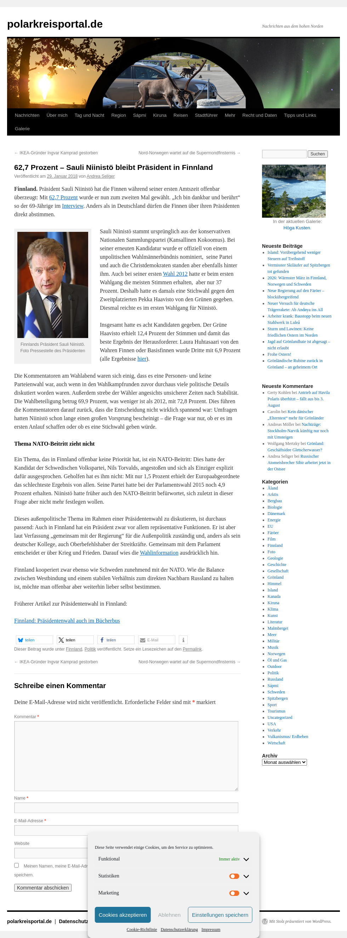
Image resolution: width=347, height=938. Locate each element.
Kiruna (160, 115)
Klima (273, 609)
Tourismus (277, 711)
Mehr (230, 115)
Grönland (276, 577)
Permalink (192, 649)
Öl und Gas (277, 660)
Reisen (181, 115)
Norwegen (276, 653)
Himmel (274, 583)
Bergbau (275, 500)
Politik (90, 649)
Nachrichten (27, 115)
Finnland (74, 649)
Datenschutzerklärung (179, 929)
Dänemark (276, 513)
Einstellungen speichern (220, 915)
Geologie (275, 558)
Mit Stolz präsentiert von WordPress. (300, 921)
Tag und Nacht (89, 115)
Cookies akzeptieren (123, 915)
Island (273, 590)
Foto (271, 551)
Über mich (56, 115)
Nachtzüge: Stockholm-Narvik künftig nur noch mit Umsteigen (298, 431)
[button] (34, 639)
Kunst (273, 615)
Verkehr (274, 730)
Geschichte (277, 564)
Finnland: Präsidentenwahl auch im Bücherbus (67, 621)
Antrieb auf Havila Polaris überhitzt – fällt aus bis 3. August (299, 399)
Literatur (275, 621)
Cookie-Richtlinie (142, 929)
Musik (273, 647)
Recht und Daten (260, 115)
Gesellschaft (278, 570)
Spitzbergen (278, 698)
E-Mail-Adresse (30, 820)
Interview (72, 206)
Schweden (276, 692)
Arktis (273, 494)
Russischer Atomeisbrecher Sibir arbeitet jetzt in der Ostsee (299, 462)
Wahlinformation (159, 553)
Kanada (274, 596)
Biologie (275, 507)
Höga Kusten (297, 227)
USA (272, 723)
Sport (272, 704)
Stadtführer (206, 115)
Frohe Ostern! (279, 354)
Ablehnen (169, 915)
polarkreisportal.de (55, 24)
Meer (272, 634)
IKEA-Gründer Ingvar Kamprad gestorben (56, 152)
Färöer (273, 532)
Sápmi (139, 115)
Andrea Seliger (101, 176)
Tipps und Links (300, 115)
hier (141, 359)
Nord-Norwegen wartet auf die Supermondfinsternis (189, 152)
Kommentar (26, 716)
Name (21, 798)
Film (272, 539)
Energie (274, 519)
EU (270, 526)
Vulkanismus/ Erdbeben (288, 736)
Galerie (22, 128)
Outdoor (275, 666)
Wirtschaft (276, 742)
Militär (273, 641)
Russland (275, 679)
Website (21, 843)
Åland (273, 488)
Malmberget (278, 628)
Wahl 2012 (175, 274)
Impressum (210, 929)
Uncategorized (280, 717)
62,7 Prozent (63, 197)
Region (118, 115)
